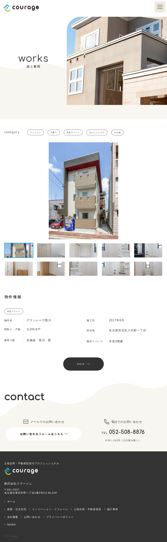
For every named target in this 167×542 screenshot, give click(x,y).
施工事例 (112, 509)
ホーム (11, 501)
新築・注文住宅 (16, 509)
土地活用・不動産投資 (87, 509)
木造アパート (73, 132)
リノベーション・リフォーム (50, 509)
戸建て (53, 132)
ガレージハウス (97, 132)
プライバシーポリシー (60, 517)
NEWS (11, 524)
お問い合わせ (32, 517)
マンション (35, 132)
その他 (117, 132)
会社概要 (12, 517)
